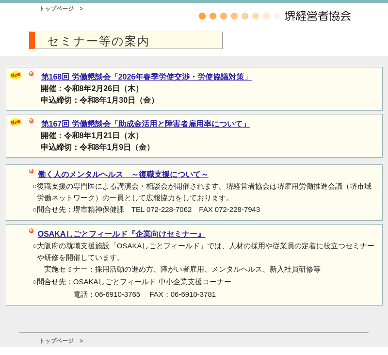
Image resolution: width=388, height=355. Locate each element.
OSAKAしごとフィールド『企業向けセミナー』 (122, 233)
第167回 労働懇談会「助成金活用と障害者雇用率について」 (145, 124)
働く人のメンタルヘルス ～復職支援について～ (123, 174)
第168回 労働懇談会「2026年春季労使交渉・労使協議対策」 (146, 77)
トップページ (56, 8)
